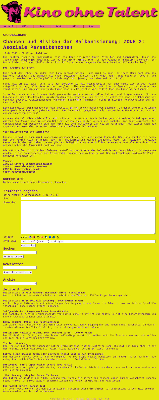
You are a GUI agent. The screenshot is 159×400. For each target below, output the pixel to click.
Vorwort (8, 161)
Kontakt (79, 399)
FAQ (100, 399)
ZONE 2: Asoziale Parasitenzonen (25, 166)
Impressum (90, 399)
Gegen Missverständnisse (19, 172)
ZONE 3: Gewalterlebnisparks (22, 169)
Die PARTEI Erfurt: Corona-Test (24, 386)
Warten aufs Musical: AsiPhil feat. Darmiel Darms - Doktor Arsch (47, 332)
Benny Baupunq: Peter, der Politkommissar (31, 322)
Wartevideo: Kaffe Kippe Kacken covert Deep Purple (37, 364)
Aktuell (8, 26)
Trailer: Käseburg (15, 343)
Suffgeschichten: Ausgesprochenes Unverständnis (35, 311)
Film (25, 26)
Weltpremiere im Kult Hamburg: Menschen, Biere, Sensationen (44, 292)
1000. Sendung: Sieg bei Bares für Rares (30, 375)
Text (58, 26)
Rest (92, 26)
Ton (42, 26)
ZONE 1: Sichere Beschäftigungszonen (27, 164)
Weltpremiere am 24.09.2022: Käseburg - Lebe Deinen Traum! (43, 300)
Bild (75, 26)
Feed (107, 399)
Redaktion (41, 53)
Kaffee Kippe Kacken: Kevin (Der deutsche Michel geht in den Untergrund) (53, 354)
